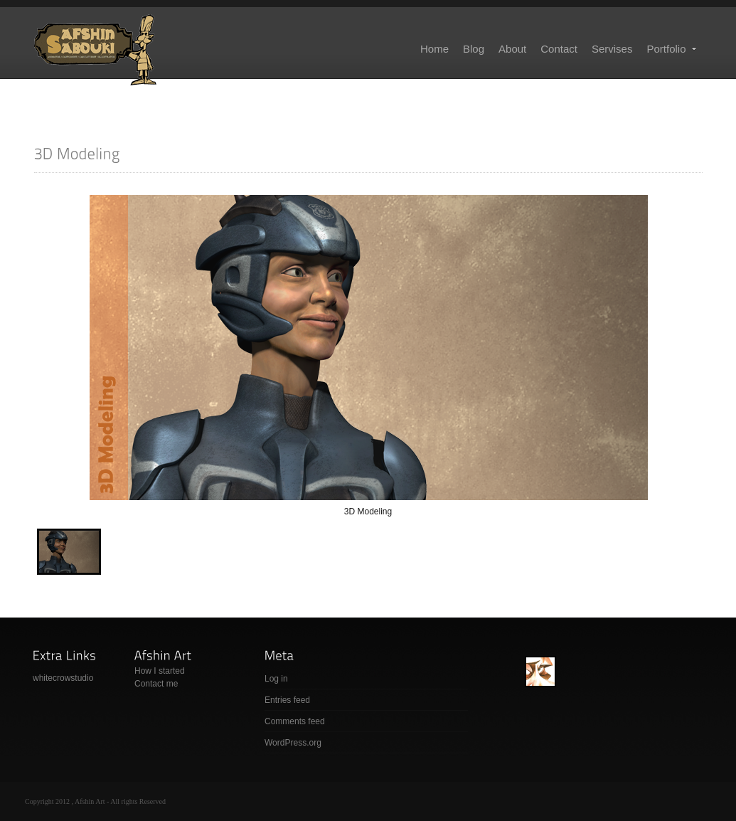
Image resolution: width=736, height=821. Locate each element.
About (512, 49)
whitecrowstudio (63, 678)
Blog (473, 49)
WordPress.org (293, 743)
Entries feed (287, 700)
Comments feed (295, 721)
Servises (612, 49)
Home (434, 49)
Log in (276, 679)
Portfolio (671, 49)
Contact (558, 49)
